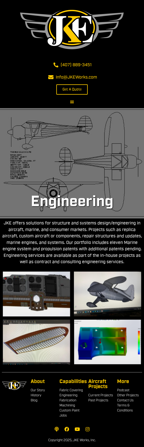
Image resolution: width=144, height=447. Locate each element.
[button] (72, 102)
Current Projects (100, 395)
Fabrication (67, 400)
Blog (34, 400)
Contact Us (125, 400)
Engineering (68, 395)
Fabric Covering (71, 390)
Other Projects (128, 395)
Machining (67, 405)
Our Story (38, 390)
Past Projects (98, 400)
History (36, 395)
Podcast (123, 390)
